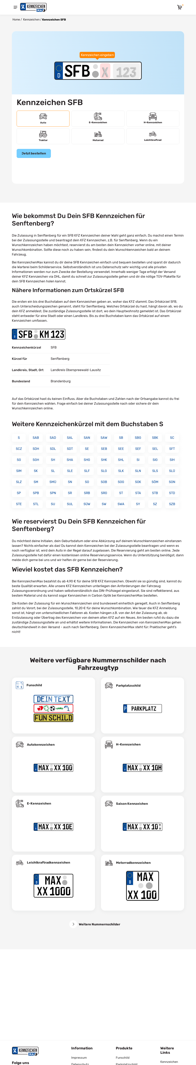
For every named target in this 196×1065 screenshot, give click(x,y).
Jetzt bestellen (34, 153)
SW (104, 504)
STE (19, 504)
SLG (104, 471)
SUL (70, 504)
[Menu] (15, 7)
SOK (138, 482)
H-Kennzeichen (128, 744)
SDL (53, 449)
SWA (121, 504)
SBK (155, 438)
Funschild (34, 685)
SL (53, 471)
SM (36, 482)
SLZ (19, 482)
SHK (104, 460)
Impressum (79, 1057)
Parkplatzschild (128, 685)
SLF (87, 471)
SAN (87, 438)
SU (53, 504)
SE (87, 449)
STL (36, 504)
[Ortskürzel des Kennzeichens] (77, 71)
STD (172, 493)
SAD (53, 438)
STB (155, 493)
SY (138, 504)
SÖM (155, 482)
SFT (172, 449)
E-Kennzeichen (39, 803)
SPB (36, 493)
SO (87, 482)
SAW (104, 438)
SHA (70, 460)
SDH (36, 449)
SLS (155, 471)
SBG (138, 438)
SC (172, 438)
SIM (19, 471)
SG (19, 460)
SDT (70, 449)
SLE (70, 471)
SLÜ (172, 471)
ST (121, 493)
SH (53, 460)
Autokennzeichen (41, 744)
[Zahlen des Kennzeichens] (126, 71)
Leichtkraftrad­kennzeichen (48, 862)
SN (70, 482)
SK (36, 471)
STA (138, 493)
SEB (104, 449)
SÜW (87, 504)
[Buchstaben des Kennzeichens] (105, 71)
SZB (172, 504)
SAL (70, 438)
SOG (121, 482)
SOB (104, 482)
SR (70, 493)
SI (138, 460)
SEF (138, 449)
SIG (155, 460)
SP (19, 493)
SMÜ (52, 482)
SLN (138, 471)
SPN (53, 493)
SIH (172, 460)
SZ (155, 504)
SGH (36, 460)
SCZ (19, 449)
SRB (87, 493)
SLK (121, 471)
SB (121, 438)
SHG (87, 460)
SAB (36, 438)
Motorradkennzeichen (133, 863)
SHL (121, 460)
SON (172, 482)
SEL (155, 449)
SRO (104, 493)
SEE (121, 449)
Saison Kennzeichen (132, 804)
